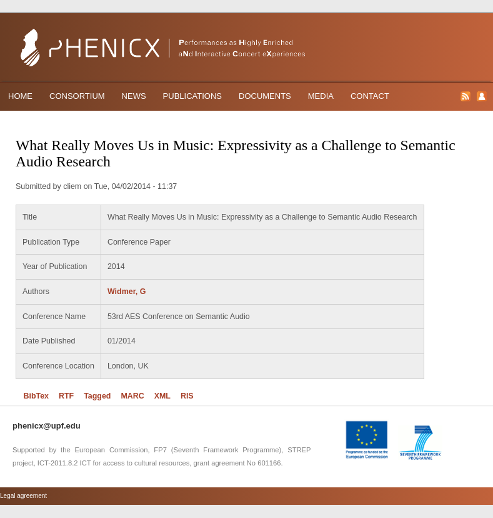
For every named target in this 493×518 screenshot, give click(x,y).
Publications (192, 96)
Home (20, 96)
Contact (370, 96)
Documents (265, 96)
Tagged (97, 396)
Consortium (77, 96)
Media (321, 96)
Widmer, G (126, 291)
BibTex (36, 396)
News (134, 96)
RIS (187, 396)
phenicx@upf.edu (46, 425)
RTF (66, 396)
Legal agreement (23, 495)
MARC (132, 396)
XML (162, 396)
